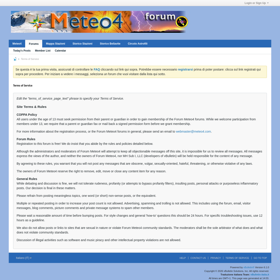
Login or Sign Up (257, 3)
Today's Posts (22, 50)
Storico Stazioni (83, 43)
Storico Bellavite (110, 43)
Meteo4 (16, 43)
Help (183, 258)
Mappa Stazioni (55, 43)
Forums (33, 43)
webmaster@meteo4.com (193, 131)
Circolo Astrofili (137, 43)
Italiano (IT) (24, 257)
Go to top (260, 258)
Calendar (60, 50)
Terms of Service (237, 258)
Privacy (215, 258)
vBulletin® (248, 267)
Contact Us (198, 258)
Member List (43, 50)
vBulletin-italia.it (259, 274)
